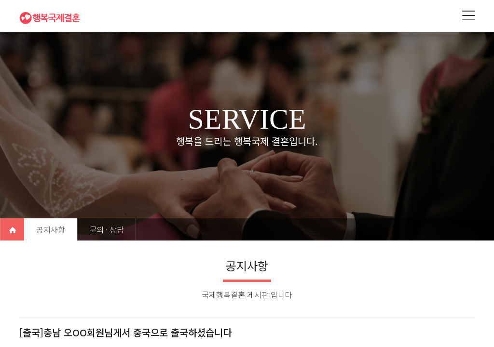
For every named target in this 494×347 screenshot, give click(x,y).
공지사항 (50, 229)
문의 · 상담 (106, 229)
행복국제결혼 (53, 17)
